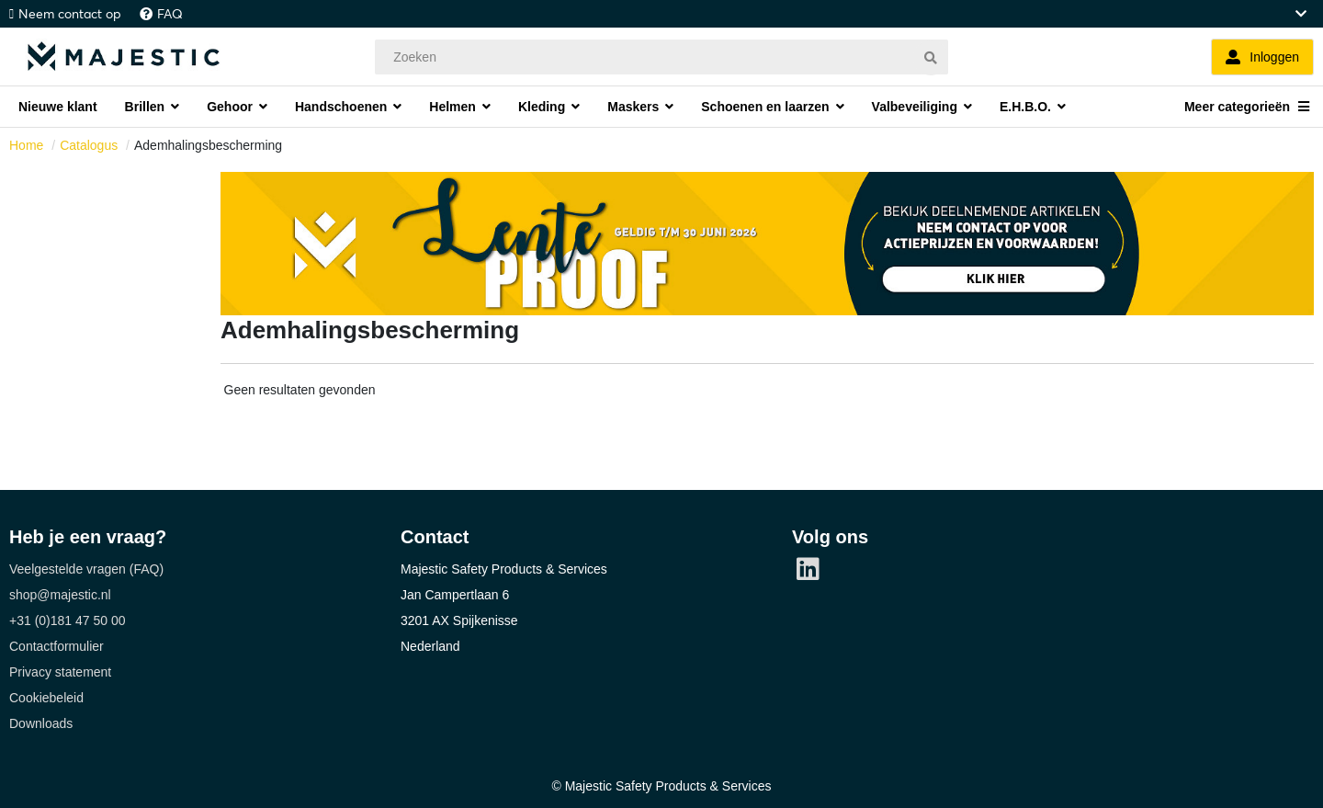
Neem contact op (69, 14)
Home (26, 145)
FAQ (170, 14)
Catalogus (89, 145)
